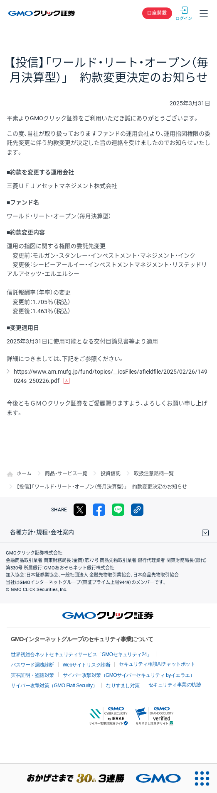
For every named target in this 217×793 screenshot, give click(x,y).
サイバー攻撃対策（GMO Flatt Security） (54, 685)
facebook (99, 510)
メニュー (204, 13)
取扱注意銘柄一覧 (154, 474)
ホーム (24, 474)
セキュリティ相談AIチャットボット (157, 664)
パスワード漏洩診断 (32, 665)
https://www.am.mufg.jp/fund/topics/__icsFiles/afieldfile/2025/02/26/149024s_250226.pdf (110, 376)
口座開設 (157, 13)
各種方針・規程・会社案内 (42, 532)
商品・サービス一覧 (66, 474)
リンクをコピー (137, 510)
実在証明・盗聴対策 (32, 675)
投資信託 (111, 474)
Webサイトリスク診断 (87, 665)
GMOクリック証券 (42, 13)
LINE (118, 510)
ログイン (184, 13)
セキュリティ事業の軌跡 (174, 685)
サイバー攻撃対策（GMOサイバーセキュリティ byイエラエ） (129, 675)
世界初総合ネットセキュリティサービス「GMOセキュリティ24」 (81, 654)
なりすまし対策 (123, 685)
